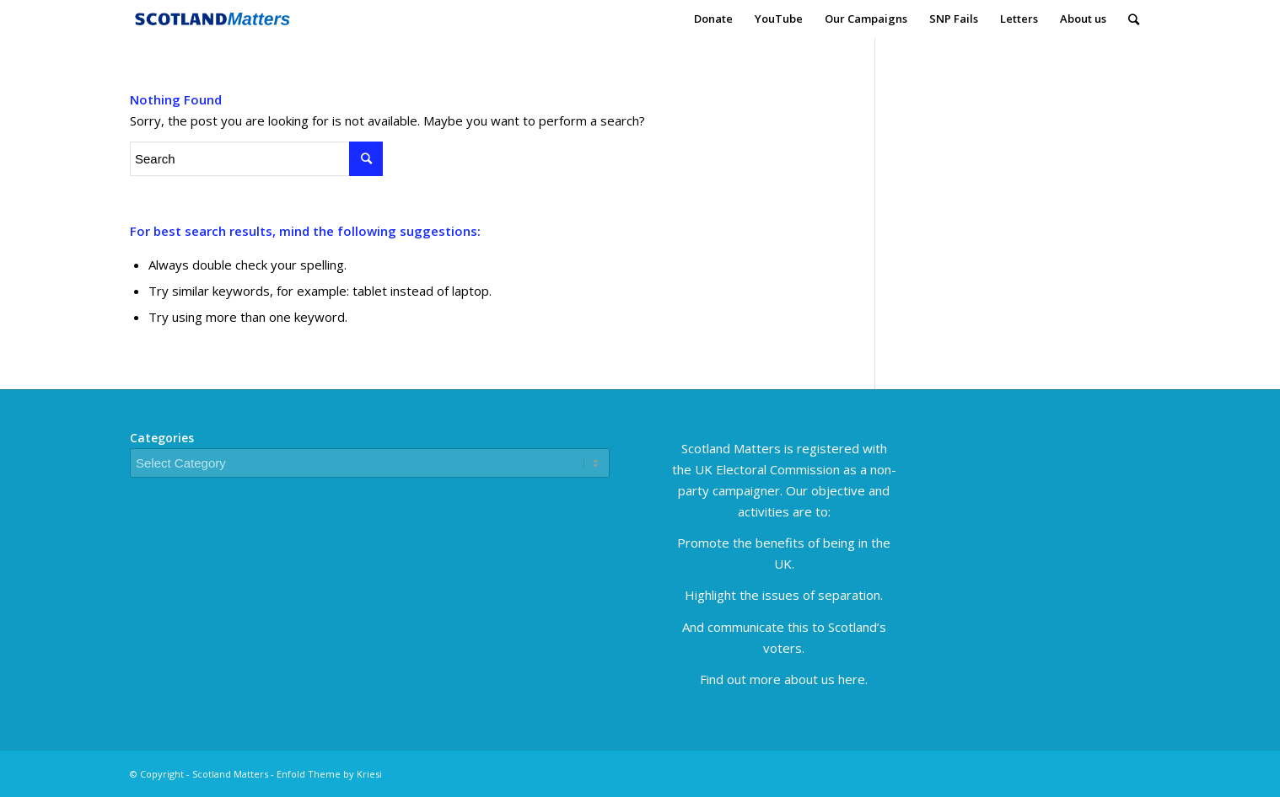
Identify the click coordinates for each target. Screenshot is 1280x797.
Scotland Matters (230, 774)
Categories (162, 438)
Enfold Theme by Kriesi (329, 774)
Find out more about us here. (784, 679)
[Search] (1133, 19)
